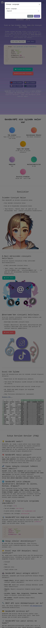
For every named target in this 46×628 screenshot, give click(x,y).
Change (37, 16)
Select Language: (11, 8)
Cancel (30, 16)
